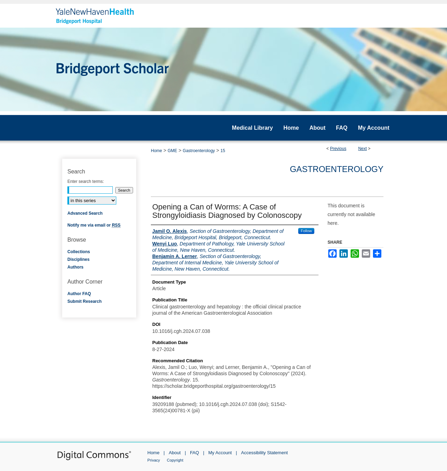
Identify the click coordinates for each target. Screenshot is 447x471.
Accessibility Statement (264, 452)
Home (156, 150)
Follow (306, 231)
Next (362, 148)
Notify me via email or (93, 225)
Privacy (153, 460)
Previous (338, 148)
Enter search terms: (85, 181)
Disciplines (78, 259)
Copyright (175, 460)
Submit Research (84, 301)
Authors (75, 267)
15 (222, 150)
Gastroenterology (199, 150)
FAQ (194, 452)
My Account (220, 452)
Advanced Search (85, 213)
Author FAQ (79, 293)
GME (172, 150)
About (175, 452)
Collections (78, 251)
